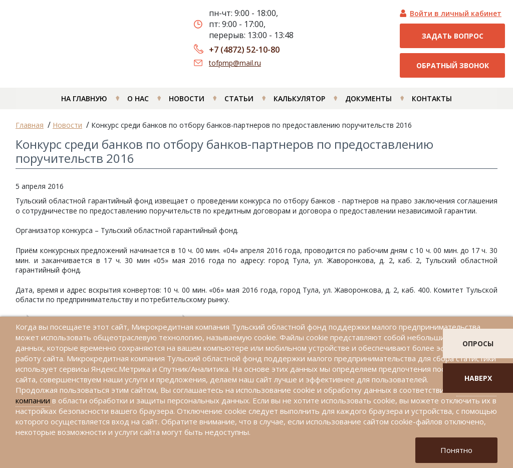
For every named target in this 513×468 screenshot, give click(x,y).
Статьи (238, 103)
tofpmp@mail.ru (235, 63)
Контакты (432, 103)
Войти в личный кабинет (455, 13)
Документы (368, 103)
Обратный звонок (452, 65)
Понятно (456, 450)
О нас (138, 103)
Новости (186, 103)
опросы (477, 343)
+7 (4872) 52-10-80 (244, 49)
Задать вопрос (452, 36)
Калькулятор (299, 103)
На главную (84, 103)
